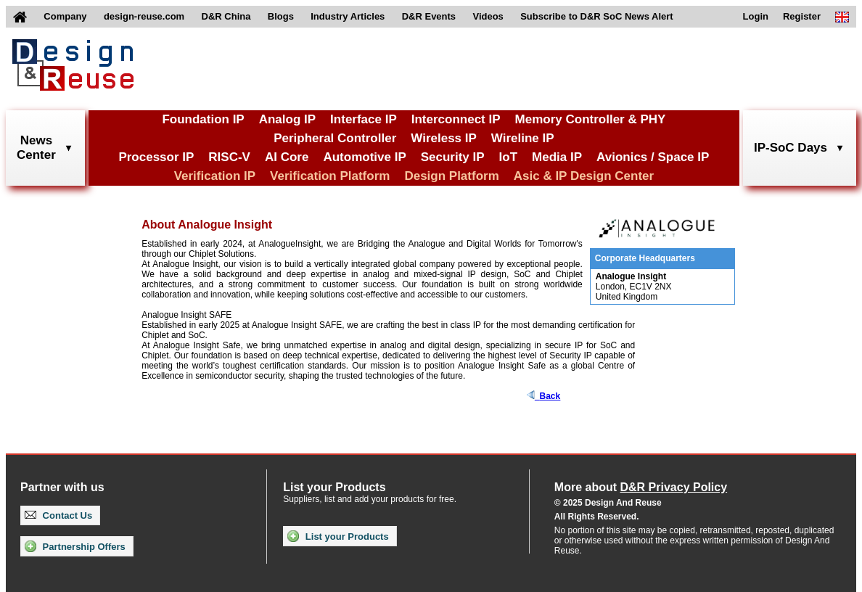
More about (640, 487)
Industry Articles (348, 16)
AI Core (286, 157)
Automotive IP (364, 157)
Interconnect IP (456, 119)
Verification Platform (330, 176)
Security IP (453, 157)
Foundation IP (203, 119)
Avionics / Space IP (652, 157)
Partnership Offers (75, 546)
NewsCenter (36, 147)
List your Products (337, 536)
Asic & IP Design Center (584, 176)
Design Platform (451, 176)
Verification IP (214, 176)
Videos (487, 16)
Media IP (557, 157)
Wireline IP (522, 138)
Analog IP (287, 119)
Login (755, 16)
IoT (508, 157)
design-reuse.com (144, 16)
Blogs (281, 16)
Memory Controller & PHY (590, 119)
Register (802, 16)
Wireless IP (444, 138)
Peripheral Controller (335, 138)
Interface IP (363, 119)
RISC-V (229, 157)
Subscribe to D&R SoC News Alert (596, 16)
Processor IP (156, 157)
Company (65, 16)
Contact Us (58, 515)
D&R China (226, 16)
